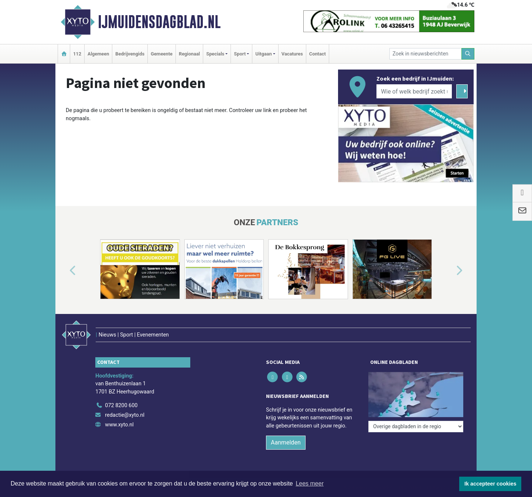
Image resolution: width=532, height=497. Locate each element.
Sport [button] (240, 54)
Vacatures (292, 54)
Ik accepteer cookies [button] (490, 484)
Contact (317, 54)
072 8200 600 (121, 405)
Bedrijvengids (129, 54)
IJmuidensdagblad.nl (159, 21)
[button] (64, 271)
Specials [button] (215, 54)
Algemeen (98, 54)
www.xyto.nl (119, 425)
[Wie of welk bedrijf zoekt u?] (414, 91)
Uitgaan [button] (263, 54)
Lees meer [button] (310, 483)
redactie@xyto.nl (124, 415)
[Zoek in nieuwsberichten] (425, 54)
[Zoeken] (468, 54)
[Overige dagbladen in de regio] (415, 426)
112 (77, 54)
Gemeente (162, 54)
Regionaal (189, 54)
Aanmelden (286, 442)
